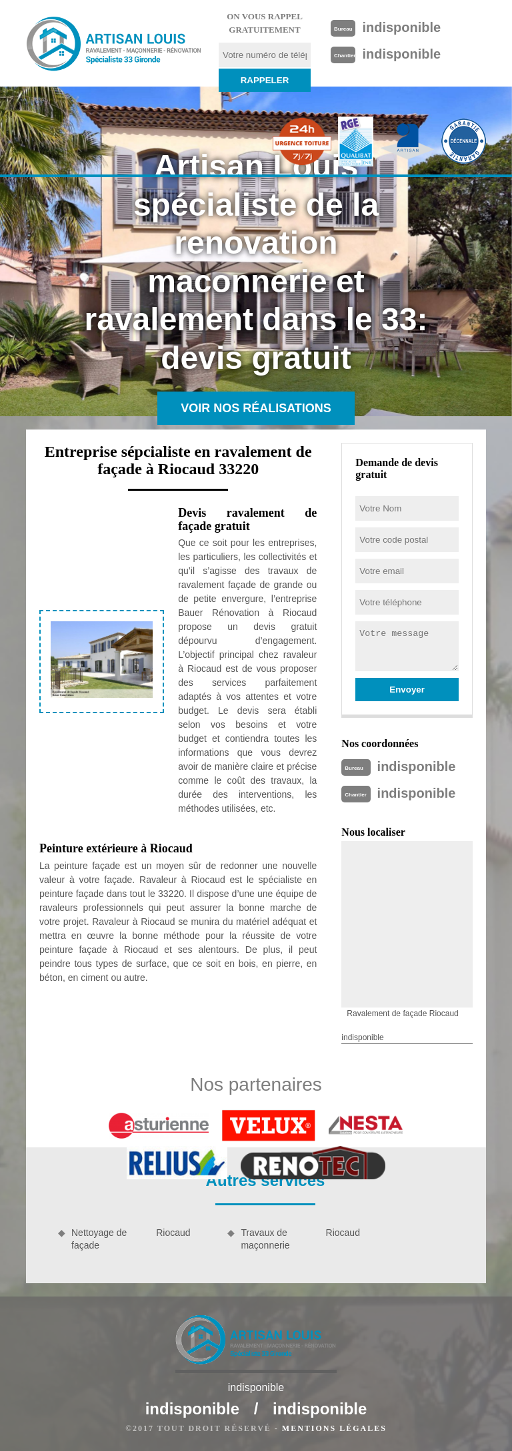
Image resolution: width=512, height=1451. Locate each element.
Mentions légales (334, 1428)
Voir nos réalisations (256, 408)
